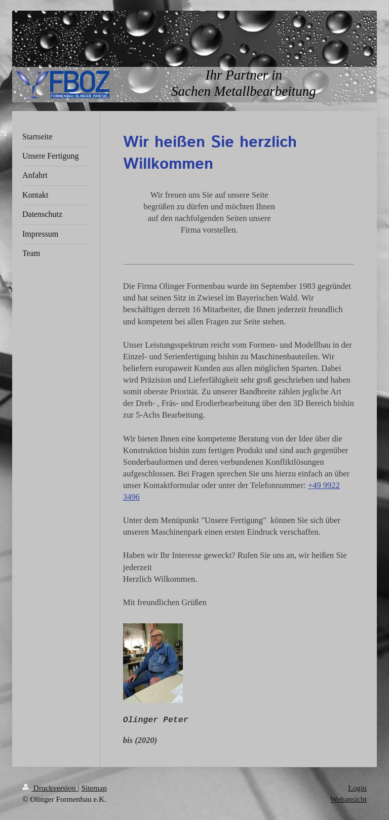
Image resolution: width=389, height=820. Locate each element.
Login (357, 788)
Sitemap (93, 788)
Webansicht (349, 799)
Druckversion (49, 788)
